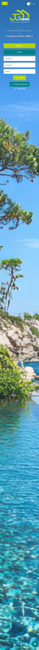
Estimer (19, 52)
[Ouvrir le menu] (5, 3)
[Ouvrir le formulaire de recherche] (19, 77)
